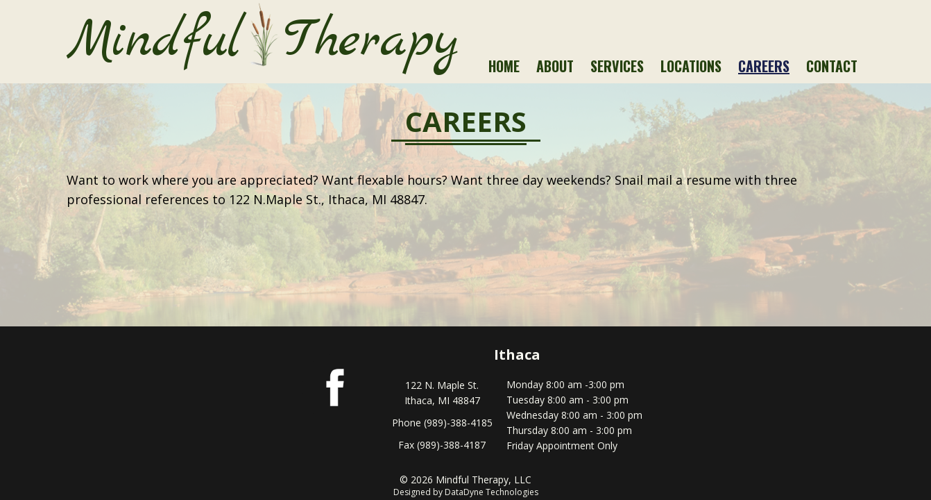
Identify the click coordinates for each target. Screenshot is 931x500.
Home (504, 66)
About (555, 66)
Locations (690, 66)
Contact (831, 66)
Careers (763, 66)
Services (617, 66)
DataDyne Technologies (491, 492)
